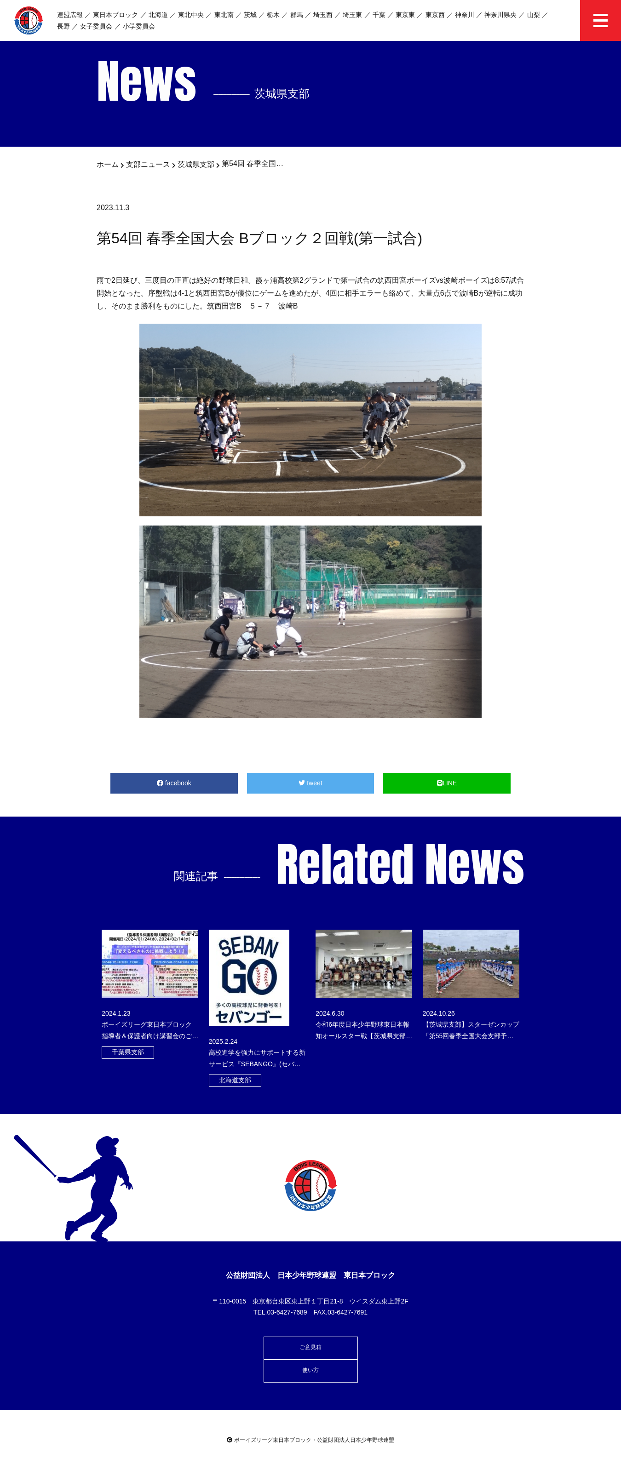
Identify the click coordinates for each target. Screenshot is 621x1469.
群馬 (296, 14)
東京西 (435, 14)
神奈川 (464, 14)
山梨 (533, 14)
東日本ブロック (115, 14)
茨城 (250, 14)
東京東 (405, 14)
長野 (63, 26)
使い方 (310, 1370)
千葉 (379, 14)
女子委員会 (96, 26)
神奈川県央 (500, 14)
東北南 (224, 14)
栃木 (273, 14)
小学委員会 (139, 26)
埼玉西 (323, 14)
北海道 (158, 14)
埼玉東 (352, 14)
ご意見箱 (310, 1347)
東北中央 (191, 14)
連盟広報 (70, 14)
